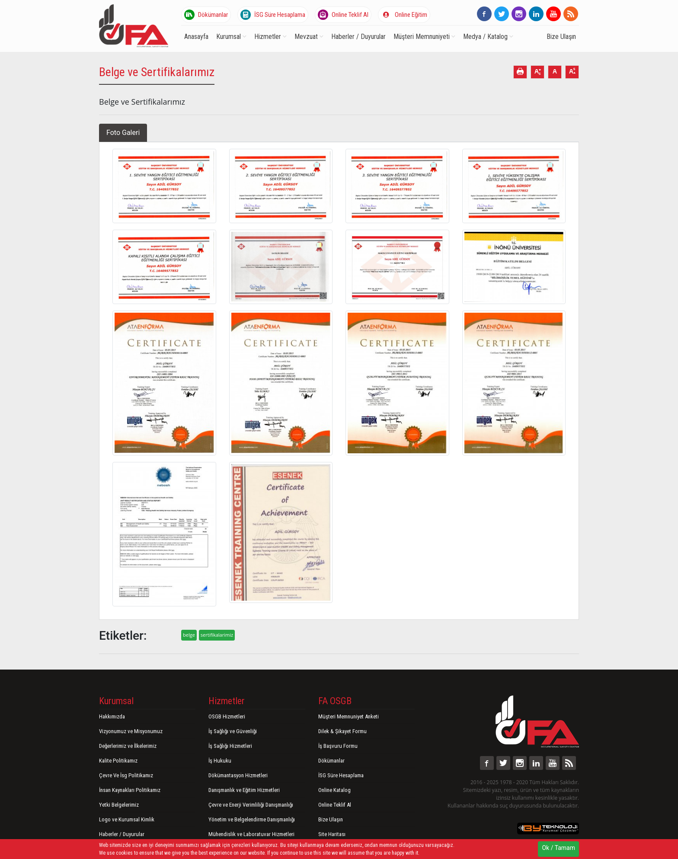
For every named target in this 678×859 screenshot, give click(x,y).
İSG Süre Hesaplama (272, 15)
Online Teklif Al (343, 15)
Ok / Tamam (558, 847)
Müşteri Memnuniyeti (424, 36)
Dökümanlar (206, 15)
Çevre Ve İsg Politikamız (126, 775)
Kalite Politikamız (118, 760)
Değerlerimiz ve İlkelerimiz (128, 746)
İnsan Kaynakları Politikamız (129, 790)
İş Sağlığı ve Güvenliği (232, 731)
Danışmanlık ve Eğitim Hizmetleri (244, 790)
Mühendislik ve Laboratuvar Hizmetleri (251, 834)
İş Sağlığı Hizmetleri (230, 746)
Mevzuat (308, 36)
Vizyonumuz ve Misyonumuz (131, 731)
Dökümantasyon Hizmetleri (238, 775)
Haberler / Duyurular (358, 36)
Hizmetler (270, 36)
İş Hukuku (219, 760)
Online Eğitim (404, 15)
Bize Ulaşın (561, 36)
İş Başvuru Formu (338, 746)
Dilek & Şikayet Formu (342, 731)
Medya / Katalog (488, 36)
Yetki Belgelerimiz (119, 804)
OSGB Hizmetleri (226, 716)
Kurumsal (231, 36)
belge (189, 634)
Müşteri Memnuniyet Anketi (348, 716)
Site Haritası (331, 834)
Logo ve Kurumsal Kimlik (126, 819)
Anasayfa (196, 36)
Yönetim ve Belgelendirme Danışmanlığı (251, 819)
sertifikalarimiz (217, 634)
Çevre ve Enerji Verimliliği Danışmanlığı (250, 804)
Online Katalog (334, 790)
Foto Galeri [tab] (123, 132)
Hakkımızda (112, 716)
